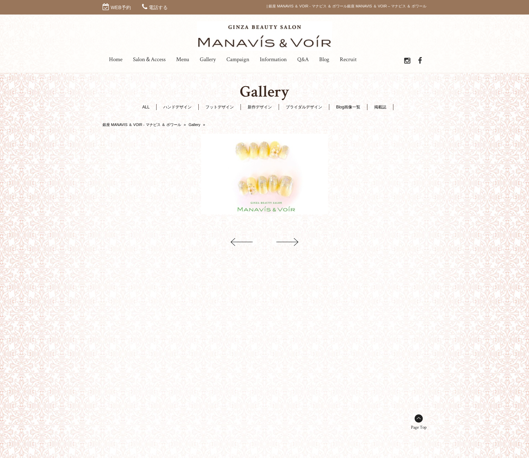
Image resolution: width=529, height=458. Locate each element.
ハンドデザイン (177, 107)
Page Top (418, 427)
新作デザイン (260, 107)
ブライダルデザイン (304, 107)
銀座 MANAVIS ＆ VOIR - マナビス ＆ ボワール (142, 125)
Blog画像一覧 (348, 107)
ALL (145, 107)
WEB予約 (121, 7)
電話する (158, 7)
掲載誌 (380, 107)
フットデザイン (219, 107)
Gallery (194, 125)
